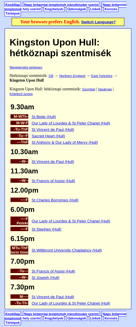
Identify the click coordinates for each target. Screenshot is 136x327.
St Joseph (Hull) (46, 277)
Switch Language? (98, 22)
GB (51, 76)
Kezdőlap (13, 4)
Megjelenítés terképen (26, 67)
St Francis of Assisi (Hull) (53, 181)
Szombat (88, 89)
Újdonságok (76, 9)
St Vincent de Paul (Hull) (53, 129)
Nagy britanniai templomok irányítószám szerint (61, 4)
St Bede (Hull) (44, 117)
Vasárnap (105, 89)
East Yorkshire (101, 76)
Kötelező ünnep (21, 94)
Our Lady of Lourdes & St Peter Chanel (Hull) (71, 123)
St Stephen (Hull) (46, 229)
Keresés (111, 9)
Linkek (95, 9)
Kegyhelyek (54, 9)
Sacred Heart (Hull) (48, 136)
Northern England (72, 76)
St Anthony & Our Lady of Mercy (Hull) (65, 142)
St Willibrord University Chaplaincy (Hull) (67, 250)
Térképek (13, 13)
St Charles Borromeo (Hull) (55, 200)
